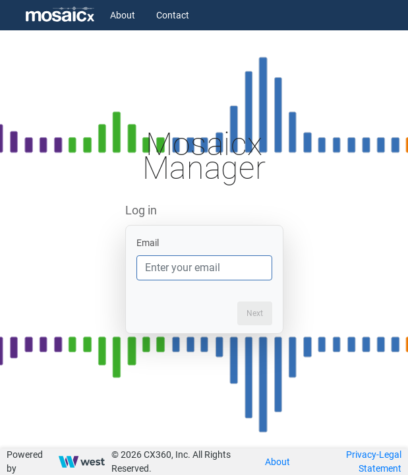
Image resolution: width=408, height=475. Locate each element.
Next (255, 313)
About (122, 15)
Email (147, 243)
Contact (172, 15)
